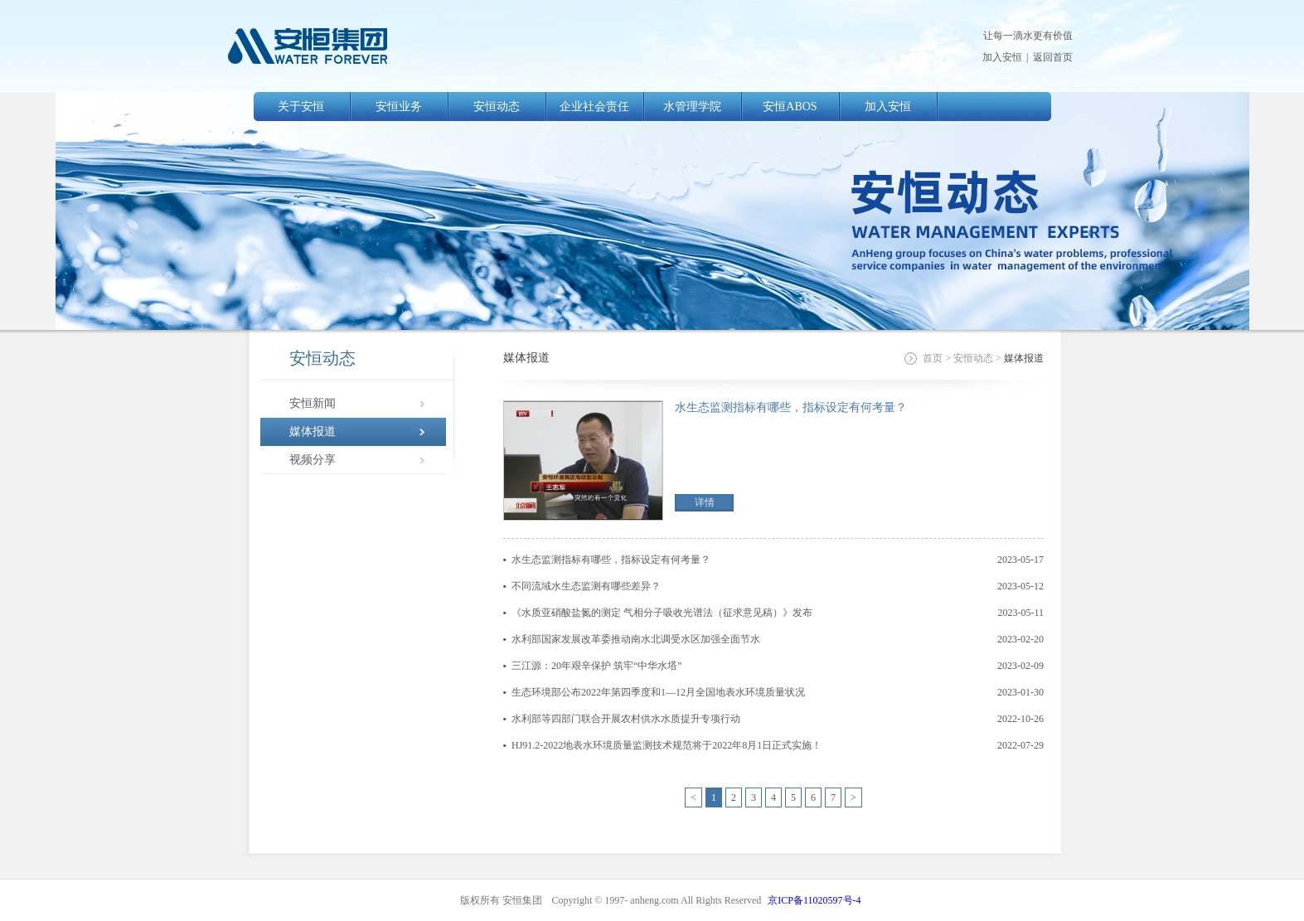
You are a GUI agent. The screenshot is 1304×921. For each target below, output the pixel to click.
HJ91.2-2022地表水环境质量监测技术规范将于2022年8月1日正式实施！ (666, 745)
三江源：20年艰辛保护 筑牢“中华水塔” (596, 665)
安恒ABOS (790, 106)
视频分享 (312, 459)
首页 (933, 358)
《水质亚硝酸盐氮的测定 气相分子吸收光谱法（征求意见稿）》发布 (661, 612)
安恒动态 (496, 106)
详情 (705, 502)
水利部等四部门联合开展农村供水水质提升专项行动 (625, 719)
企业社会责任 (594, 106)
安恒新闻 (312, 403)
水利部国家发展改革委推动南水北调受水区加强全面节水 (635, 639)
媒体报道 (312, 431)
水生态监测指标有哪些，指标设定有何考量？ (791, 407)
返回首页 (1053, 57)
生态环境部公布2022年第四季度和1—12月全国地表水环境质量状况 (658, 692)
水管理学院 (692, 106)
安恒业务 (399, 106)
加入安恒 (1002, 57)
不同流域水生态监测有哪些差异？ (586, 586)
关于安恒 (301, 106)
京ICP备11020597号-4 (814, 900)
